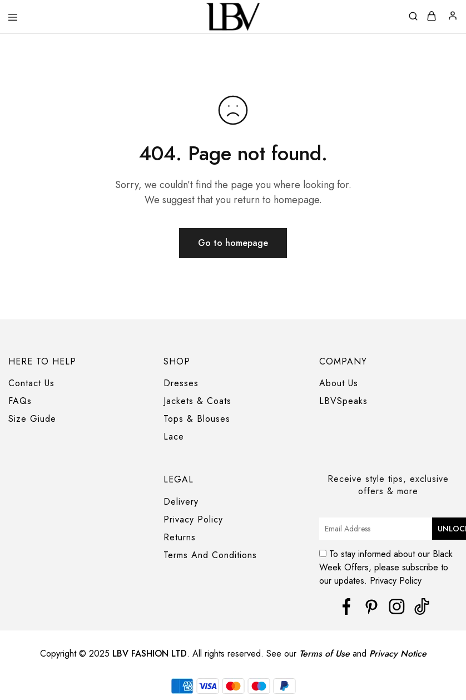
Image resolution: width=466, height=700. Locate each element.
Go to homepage (233, 242)
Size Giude (32, 418)
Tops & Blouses (196, 418)
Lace (173, 436)
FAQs (20, 401)
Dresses (181, 383)
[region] (233, 679)
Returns (179, 537)
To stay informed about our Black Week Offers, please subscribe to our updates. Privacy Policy (387, 565)
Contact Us (31, 383)
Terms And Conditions (210, 555)
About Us (338, 383)
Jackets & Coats (197, 401)
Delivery (181, 501)
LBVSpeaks (343, 401)
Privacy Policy (193, 519)
